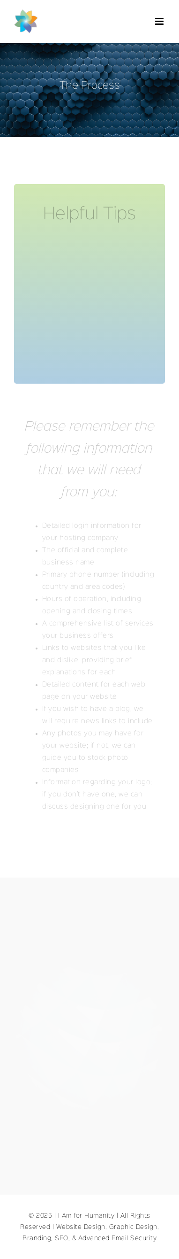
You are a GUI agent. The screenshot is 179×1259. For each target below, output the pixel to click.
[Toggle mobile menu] (160, 21)
